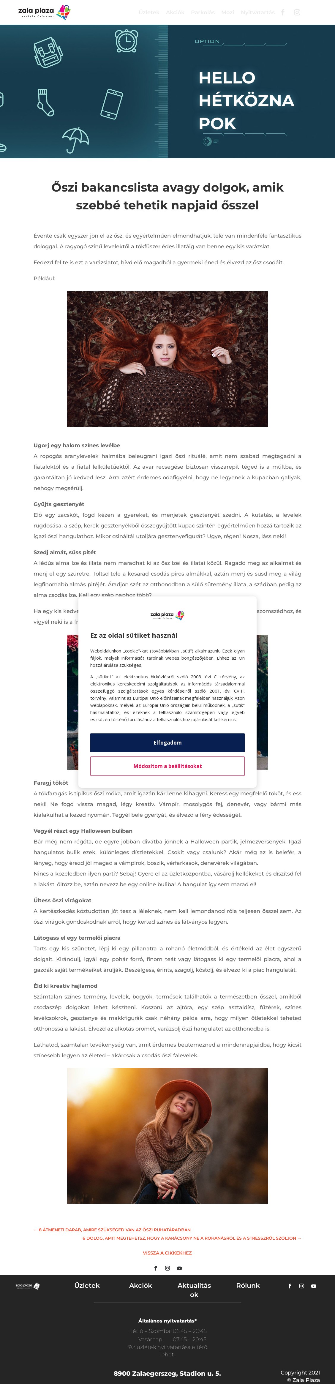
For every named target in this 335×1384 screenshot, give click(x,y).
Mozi (227, 12)
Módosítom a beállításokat (167, 766)
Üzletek (149, 12)
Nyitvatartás (258, 12)
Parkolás (203, 12)
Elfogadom (168, 742)
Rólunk (248, 1286)
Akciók (175, 12)
